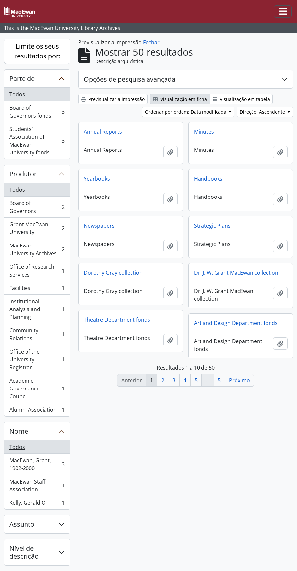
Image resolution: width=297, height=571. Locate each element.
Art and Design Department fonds (236, 322)
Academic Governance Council (37, 388)
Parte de (22, 78)
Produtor (23, 173)
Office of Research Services (37, 270)
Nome (18, 431)
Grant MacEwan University (37, 228)
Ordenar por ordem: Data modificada (186, 112)
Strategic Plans (212, 225)
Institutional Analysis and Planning (37, 309)
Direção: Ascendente (263, 112)
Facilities (37, 289)
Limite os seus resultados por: (37, 51)
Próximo (239, 380)
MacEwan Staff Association (37, 485)
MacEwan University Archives (37, 249)
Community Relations (37, 334)
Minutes (204, 131)
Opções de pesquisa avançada (129, 79)
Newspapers (99, 225)
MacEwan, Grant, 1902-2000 (37, 464)
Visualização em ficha (180, 99)
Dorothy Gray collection (113, 272)
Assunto (21, 524)
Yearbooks (97, 178)
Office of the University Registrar (37, 359)
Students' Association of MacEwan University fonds (37, 140)
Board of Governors (37, 206)
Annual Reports (103, 131)
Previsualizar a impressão (113, 99)
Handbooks (208, 178)
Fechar (151, 42)
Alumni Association (37, 411)
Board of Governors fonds (37, 111)
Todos (17, 94)
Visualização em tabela (241, 99)
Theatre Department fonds (117, 319)
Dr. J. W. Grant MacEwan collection (236, 272)
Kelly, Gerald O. (37, 504)
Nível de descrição (24, 552)
